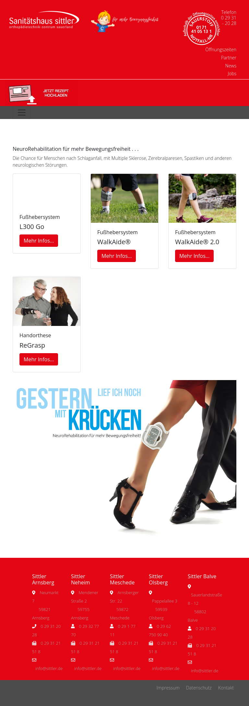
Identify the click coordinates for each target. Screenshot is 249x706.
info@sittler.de (49, 668)
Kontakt (226, 688)
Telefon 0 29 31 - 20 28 (228, 17)
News (230, 66)
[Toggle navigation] (22, 112)
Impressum (168, 688)
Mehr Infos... (39, 240)
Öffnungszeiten (220, 49)
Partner (228, 57)
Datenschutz (199, 688)
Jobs (232, 73)
